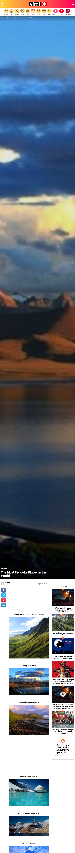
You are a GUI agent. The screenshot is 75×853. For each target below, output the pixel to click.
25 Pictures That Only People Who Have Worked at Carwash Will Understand (63, 681)
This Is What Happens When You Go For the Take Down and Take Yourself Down (62, 706)
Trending (68, 12)
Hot (61, 12)
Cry (11, 12)
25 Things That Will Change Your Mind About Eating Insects (63, 731)
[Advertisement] (29, 599)
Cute (17, 12)
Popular (55, 12)
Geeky (22, 12)
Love (33, 12)
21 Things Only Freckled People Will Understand (63, 657)
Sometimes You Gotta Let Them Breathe (63, 634)
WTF (49, 12)
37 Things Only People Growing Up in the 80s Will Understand (63, 610)
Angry (6, 12)
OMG (38, 12)
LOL (28, 12)
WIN (44, 12)
